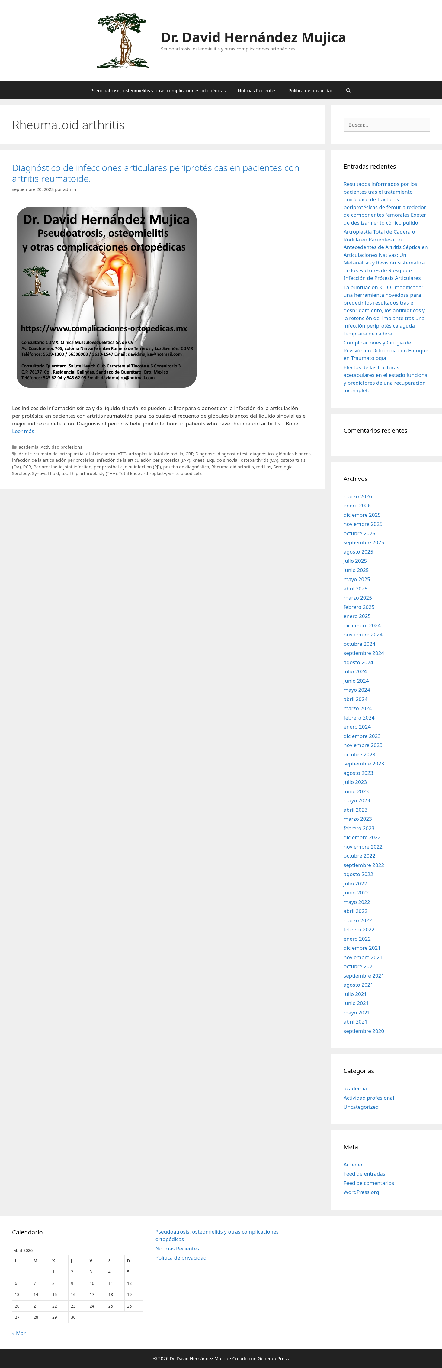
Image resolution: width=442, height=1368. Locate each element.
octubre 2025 (359, 533)
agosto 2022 (358, 874)
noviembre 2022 (363, 846)
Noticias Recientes (257, 90)
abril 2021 (355, 1021)
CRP (189, 454)
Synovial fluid (45, 473)
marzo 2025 (358, 597)
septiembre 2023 (364, 763)
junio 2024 (356, 680)
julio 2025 (355, 560)
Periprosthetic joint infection (62, 467)
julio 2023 (355, 781)
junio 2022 (356, 892)
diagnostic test (233, 454)
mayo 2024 (357, 689)
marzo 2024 (358, 708)
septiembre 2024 (364, 652)
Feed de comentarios (369, 1182)
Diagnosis (205, 454)
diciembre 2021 (362, 947)
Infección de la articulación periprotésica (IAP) (143, 460)
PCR (27, 467)
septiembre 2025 (364, 542)
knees (198, 460)
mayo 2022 (357, 901)
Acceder (353, 1164)
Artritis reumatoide (38, 454)
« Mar (19, 1333)
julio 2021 (355, 994)
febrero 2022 (359, 929)
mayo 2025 (357, 579)
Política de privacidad (311, 90)
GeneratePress (273, 1358)
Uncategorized (361, 1106)
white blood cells (185, 473)
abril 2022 (355, 910)
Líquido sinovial (223, 460)
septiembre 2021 (364, 975)
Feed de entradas (364, 1173)
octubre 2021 (359, 966)
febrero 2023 (359, 828)
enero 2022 (357, 938)
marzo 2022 (358, 920)
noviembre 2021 (363, 957)
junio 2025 (356, 570)
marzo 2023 (358, 818)
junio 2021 (356, 1003)
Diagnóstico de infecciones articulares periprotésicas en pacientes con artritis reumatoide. (155, 173)
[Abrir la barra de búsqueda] (348, 90)
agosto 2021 (358, 984)
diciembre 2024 (362, 625)
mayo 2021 (357, 1012)
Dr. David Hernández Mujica (253, 37)
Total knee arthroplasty (142, 473)
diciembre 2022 (362, 837)
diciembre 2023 (362, 736)
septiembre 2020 (364, 1030)
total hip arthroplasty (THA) (89, 473)
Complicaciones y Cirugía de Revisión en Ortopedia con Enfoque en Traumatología (386, 350)
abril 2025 (355, 588)
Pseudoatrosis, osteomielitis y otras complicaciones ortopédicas (158, 90)
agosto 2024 (358, 662)
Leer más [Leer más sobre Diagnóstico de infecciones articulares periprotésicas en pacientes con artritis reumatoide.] (23, 431)
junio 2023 (356, 791)
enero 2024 (357, 726)
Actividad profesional (62, 447)
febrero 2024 (359, 717)
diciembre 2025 (362, 514)
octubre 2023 (359, 754)
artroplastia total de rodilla (156, 454)
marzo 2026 (358, 496)
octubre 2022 (359, 855)
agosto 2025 (358, 551)
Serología (283, 467)
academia (28, 447)
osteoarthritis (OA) (259, 460)
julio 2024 (355, 671)
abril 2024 (355, 699)
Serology (21, 473)
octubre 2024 (359, 643)
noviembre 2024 (363, 634)
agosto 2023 (358, 772)
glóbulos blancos (293, 454)
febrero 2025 (359, 606)
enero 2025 (357, 616)
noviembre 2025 (363, 523)
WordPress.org (361, 1192)
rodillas (263, 467)
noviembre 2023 (363, 745)
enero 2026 (357, 505)
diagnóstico (262, 454)
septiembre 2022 (364, 865)
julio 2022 (355, 883)
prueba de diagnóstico (186, 467)
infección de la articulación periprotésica (53, 460)
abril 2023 (355, 809)
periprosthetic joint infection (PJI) (127, 467)
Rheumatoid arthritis (232, 467)
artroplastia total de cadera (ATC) (93, 454)
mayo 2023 (357, 800)
